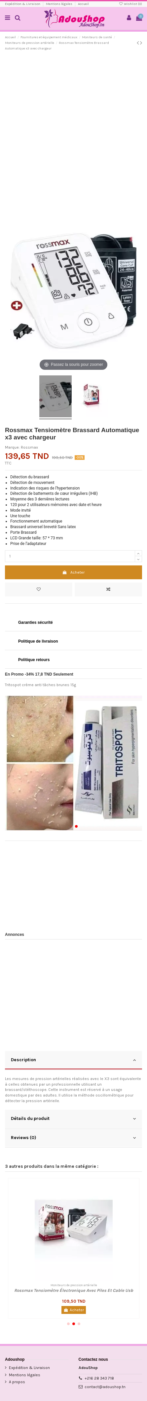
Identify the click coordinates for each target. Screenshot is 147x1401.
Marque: (12, 447)
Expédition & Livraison (23, 4)
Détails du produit (73, 1119)
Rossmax (29, 447)
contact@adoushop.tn (105, 1387)
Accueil (83, 4)
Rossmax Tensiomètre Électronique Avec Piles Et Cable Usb (73, 1290)
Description (73, 1060)
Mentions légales (59, 4)
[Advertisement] (73, 131)
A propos (17, 1382)
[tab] (73, 1060)
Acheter (73, 572)
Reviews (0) (73, 1138)
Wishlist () (130, 4)
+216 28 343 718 (99, 1378)
